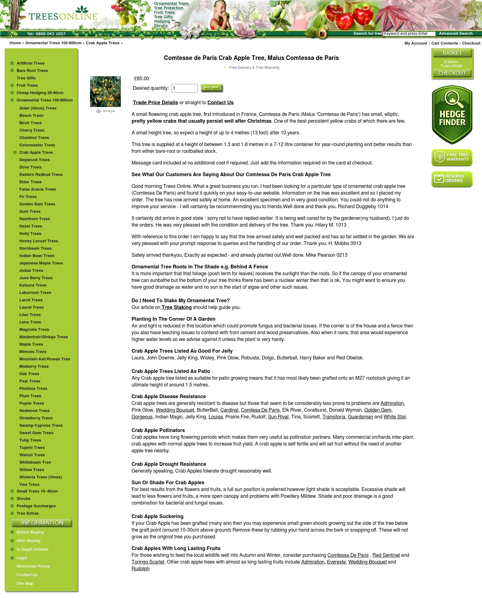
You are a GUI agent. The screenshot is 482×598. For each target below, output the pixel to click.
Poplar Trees (31, 404)
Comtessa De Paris (348, 555)
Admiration (392, 403)
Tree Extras (28, 514)
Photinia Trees (33, 389)
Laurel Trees (31, 308)
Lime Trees (30, 322)
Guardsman (360, 416)
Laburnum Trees (35, 293)
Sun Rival (278, 416)
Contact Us (220, 102)
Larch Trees (30, 300)
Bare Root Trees (32, 71)
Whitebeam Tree (35, 463)
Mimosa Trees (33, 352)
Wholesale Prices (30, 566)
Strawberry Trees (36, 418)
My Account (416, 44)
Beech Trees (31, 116)
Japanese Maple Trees (41, 263)
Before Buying (27, 532)
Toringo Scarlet (148, 562)
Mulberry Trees (34, 367)
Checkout (471, 44)
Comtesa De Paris (260, 410)
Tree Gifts (26, 78)
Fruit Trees (27, 86)
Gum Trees (30, 212)
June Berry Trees (36, 278)
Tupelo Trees (32, 448)
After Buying (26, 541)
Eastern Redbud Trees (41, 175)
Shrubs (23, 499)
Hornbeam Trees (35, 249)
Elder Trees (30, 182)
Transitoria (334, 416)
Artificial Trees (31, 63)
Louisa (216, 416)
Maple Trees (31, 345)
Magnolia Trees (34, 330)
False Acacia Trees (37, 190)
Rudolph (140, 568)
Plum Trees (30, 396)
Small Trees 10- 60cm (37, 491)
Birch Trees (30, 123)
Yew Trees (29, 485)
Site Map (22, 584)
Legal (19, 558)
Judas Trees (31, 271)
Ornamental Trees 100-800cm (53, 43)
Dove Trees (30, 167)
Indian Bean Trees (36, 256)
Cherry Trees (32, 131)
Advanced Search (456, 34)
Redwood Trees (34, 411)
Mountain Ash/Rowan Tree (44, 359)
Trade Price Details (155, 102)
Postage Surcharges (36, 506)
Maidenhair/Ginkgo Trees (43, 337)
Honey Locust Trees (38, 241)
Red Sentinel (386, 555)
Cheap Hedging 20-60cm (40, 93)
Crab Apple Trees (103, 43)
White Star (395, 416)
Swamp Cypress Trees (41, 426)
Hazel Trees (30, 226)
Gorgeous (142, 416)
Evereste (336, 562)
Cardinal (229, 410)
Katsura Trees (32, 285)
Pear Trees (29, 381)
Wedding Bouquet (175, 410)
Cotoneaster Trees (37, 145)
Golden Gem (377, 410)
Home (15, 43)
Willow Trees (31, 470)
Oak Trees (29, 374)
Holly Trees (30, 234)
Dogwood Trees (34, 160)
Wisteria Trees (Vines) (40, 477)
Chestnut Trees (34, 138)
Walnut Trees (32, 455)
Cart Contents (444, 44)
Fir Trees (28, 197)
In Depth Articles (30, 550)
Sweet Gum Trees (36, 433)
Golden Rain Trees (37, 204)
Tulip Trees (30, 440)
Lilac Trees (30, 315)
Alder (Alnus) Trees (38, 108)
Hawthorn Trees (34, 219)
